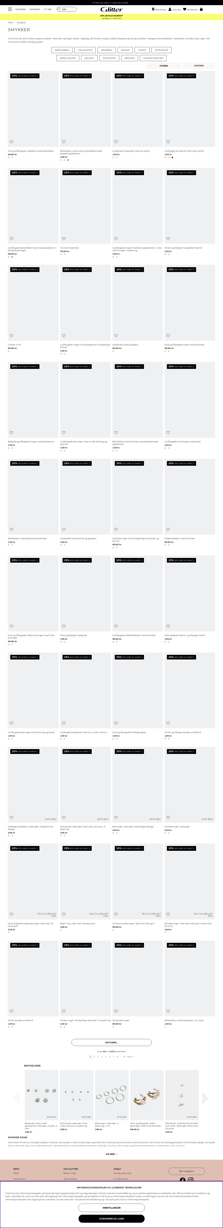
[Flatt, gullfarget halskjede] (85, 601)
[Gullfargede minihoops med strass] (189, 407)
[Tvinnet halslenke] (85, 213)
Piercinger (161, 50)
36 (124, 1057)
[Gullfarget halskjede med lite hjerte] (137, 116)
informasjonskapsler (138, 1199)
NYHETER (20, 9)
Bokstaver (109, 58)
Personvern (19, 1179)
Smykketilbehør (153, 58)
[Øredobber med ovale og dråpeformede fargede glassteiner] (85, 116)
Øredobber (62, 50)
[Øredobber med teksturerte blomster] (33, 504)
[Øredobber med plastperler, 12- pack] (189, 984)
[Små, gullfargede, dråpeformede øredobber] (33, 116)
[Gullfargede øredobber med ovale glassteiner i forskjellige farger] (33, 213)
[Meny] (10, 9)
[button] (175, 9)
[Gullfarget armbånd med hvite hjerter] (189, 116)
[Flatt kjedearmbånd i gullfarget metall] (189, 601)
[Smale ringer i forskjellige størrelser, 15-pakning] (85, 984)
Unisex (142, 50)
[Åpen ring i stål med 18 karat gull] (85, 889)
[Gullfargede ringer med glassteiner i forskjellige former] (85, 310)
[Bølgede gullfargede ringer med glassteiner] (33, 407)
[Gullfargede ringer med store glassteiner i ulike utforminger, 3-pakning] (137, 213)
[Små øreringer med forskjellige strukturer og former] (137, 504)
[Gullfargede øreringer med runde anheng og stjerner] (85, 407)
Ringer (125, 50)
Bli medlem (186, 1171)
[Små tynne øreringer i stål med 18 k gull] (137, 889)
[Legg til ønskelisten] (11, 142)
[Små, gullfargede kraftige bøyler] (137, 696)
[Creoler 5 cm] (33, 310)
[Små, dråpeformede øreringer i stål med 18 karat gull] (33, 889)
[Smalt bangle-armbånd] (33, 984)
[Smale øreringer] (137, 984)
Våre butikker (70, 1179)
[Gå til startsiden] (111, 9)
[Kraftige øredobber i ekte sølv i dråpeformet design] (33, 792)
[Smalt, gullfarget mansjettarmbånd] (189, 213)
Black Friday (69, 1173)
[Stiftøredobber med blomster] (189, 504)
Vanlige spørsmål (122, 1173)
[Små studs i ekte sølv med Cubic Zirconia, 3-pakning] (85, 792)
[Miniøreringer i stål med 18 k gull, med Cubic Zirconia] (189, 889)
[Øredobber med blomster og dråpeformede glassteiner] (137, 407)
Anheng (89, 58)
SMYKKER (34, 9)
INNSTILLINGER (112, 1207)
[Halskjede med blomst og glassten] (85, 504)
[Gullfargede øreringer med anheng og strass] (33, 696)
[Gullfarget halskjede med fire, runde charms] (85, 696)
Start (10, 22)
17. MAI (47, 9)
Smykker (21, 22)
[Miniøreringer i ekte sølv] (189, 792)
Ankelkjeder (68, 58)
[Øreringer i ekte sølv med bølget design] (137, 792)
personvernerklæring (90, 1199)
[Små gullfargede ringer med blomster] (189, 310)
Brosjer (130, 58)
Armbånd (106, 50)
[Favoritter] (191, 9)
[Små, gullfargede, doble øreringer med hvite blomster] (33, 601)
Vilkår (16, 1173)
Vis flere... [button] (111, 1042)
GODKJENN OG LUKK (111, 1218)
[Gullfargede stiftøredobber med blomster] (137, 601)
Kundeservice (121, 1179)
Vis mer (111, 1154)
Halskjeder (85, 50)
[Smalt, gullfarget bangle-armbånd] (189, 696)
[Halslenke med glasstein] (137, 310)
